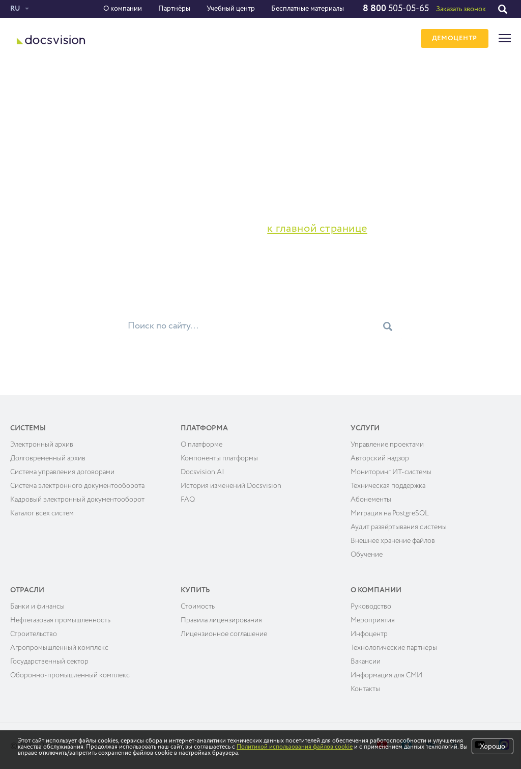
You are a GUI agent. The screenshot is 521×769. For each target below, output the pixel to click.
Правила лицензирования (221, 620)
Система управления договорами (62, 472)
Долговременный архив (47, 458)
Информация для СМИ (386, 675)
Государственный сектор (49, 661)
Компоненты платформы (219, 458)
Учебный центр (231, 8)
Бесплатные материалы (307, 8)
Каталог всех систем (42, 513)
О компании (122, 8)
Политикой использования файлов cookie (295, 747)
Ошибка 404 (63, 86)
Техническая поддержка (388, 485)
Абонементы (371, 499)
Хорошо (492, 746)
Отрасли (27, 590)
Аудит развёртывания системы (399, 527)
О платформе (201, 444)
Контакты (365, 689)
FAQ (188, 499)
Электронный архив (41, 444)
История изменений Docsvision (231, 485)
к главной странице (317, 228)
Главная (23, 86)
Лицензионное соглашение (224, 634)
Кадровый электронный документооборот (77, 499)
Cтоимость (198, 606)
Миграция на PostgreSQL (390, 513)
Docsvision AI (202, 472)
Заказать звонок (461, 9)
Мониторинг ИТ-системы (391, 472)
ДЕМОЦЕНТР (454, 38)
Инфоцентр (369, 634)
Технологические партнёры (394, 647)
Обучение (367, 554)
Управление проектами (387, 444)
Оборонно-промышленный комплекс (70, 675)
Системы (28, 428)
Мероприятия (373, 620)
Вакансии (366, 661)
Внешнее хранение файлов (393, 540)
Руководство (371, 606)
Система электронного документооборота (77, 485)
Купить (195, 590)
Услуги (365, 428)
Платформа (204, 428)
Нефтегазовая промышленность (60, 620)
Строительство (33, 634)
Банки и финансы (37, 606)
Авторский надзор (380, 458)
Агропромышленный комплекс (59, 647)
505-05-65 (396, 8)
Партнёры (174, 8)
